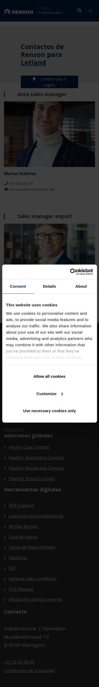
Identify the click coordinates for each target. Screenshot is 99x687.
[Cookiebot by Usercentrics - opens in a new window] (70, 271)
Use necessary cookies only (49, 410)
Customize (49, 393)
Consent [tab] (18, 286)
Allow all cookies (49, 376)
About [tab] (81, 286)
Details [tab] (49, 286)
